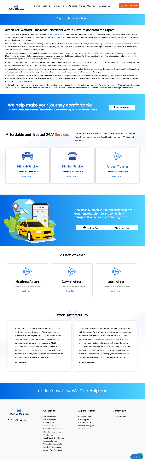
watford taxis (90, 53)
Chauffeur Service (50, 423)
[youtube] (20, 421)
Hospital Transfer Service (53, 432)
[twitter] (12, 421)
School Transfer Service (52, 429)
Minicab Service (49, 416)
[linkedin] (25, 421)
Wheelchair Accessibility (53, 444)
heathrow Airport (85, 416)
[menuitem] (37, 7)
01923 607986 (119, 416)
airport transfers (59, 37)
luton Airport (83, 420)
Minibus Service (49, 420)
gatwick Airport (84, 423)
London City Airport (86, 426)
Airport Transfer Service (52, 450)
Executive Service (50, 441)
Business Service (49, 426)
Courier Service (49, 435)
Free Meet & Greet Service (53, 438)
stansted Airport (84, 429)
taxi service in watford (55, 34)
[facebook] (8, 421)
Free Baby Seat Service (52, 447)
